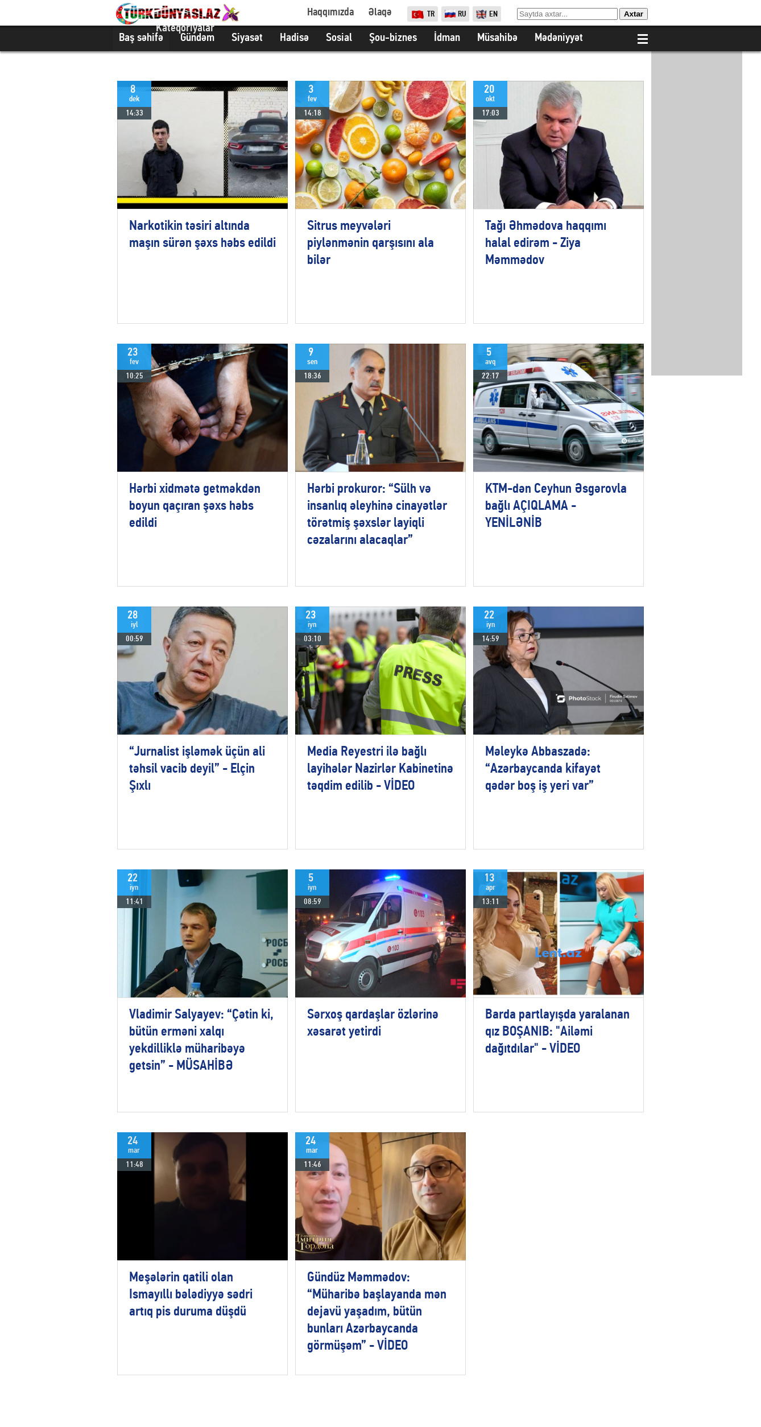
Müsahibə (497, 38)
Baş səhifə (141, 38)
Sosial (339, 38)
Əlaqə (379, 12)
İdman (447, 38)
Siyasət (247, 38)
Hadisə (294, 38)
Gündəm (197, 38)
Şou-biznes (393, 38)
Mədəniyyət (559, 38)
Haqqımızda (330, 12)
